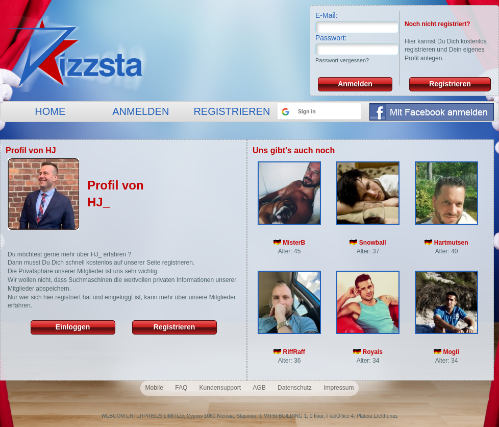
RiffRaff (289, 351)
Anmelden (355, 84)
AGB (259, 387)
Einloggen (73, 327)
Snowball (368, 242)
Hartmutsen (446, 242)
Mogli (446, 351)
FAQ (181, 387)
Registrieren (450, 84)
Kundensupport (220, 387)
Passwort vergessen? (342, 60)
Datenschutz (295, 387)
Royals (368, 351)
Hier (410, 41)
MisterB (289, 242)
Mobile (154, 387)
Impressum (338, 387)
